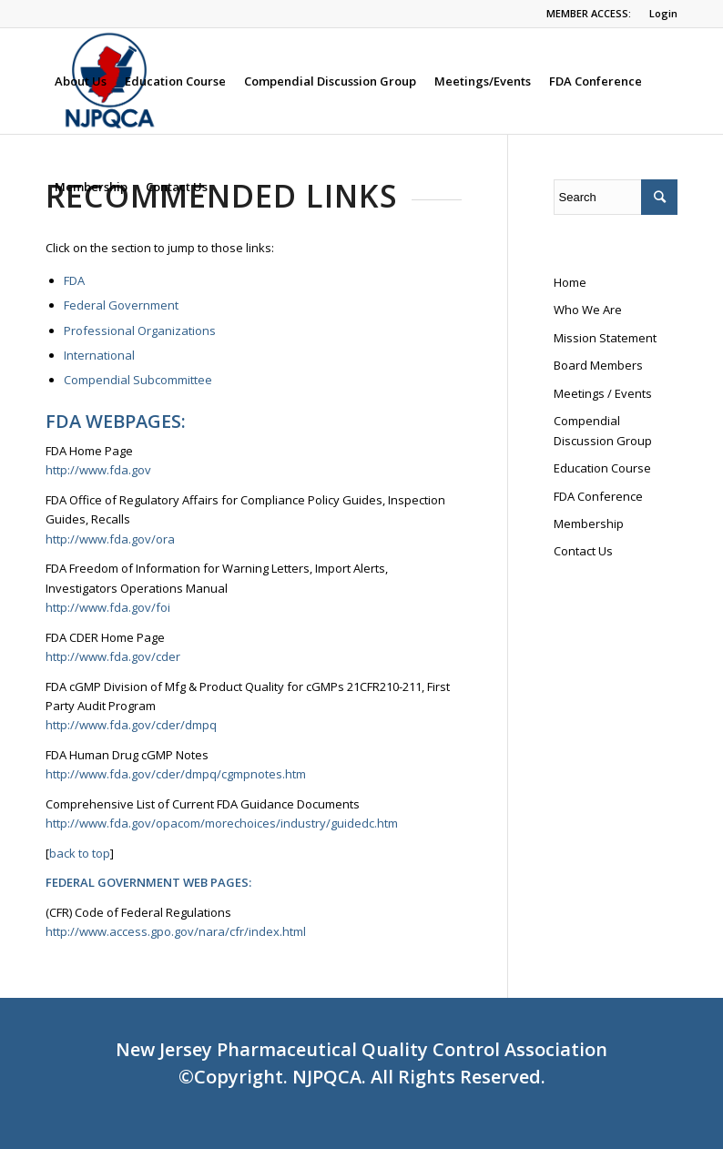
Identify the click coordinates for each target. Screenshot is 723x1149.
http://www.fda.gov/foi (108, 607)
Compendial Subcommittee (138, 379)
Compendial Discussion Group (603, 430)
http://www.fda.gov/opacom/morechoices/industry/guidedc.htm (222, 823)
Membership (589, 523)
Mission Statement (605, 338)
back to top (79, 853)
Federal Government (121, 305)
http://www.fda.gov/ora (110, 539)
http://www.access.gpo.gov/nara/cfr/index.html (177, 931)
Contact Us (583, 551)
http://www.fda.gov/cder (113, 656)
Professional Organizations (140, 330)
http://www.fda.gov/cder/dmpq (131, 725)
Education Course (602, 468)
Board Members (598, 365)
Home (570, 282)
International (99, 355)
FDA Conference (598, 496)
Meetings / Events (603, 393)
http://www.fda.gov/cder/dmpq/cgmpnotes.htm (176, 774)
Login (663, 13)
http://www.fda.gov (98, 470)
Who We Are (588, 309)
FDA (74, 280)
